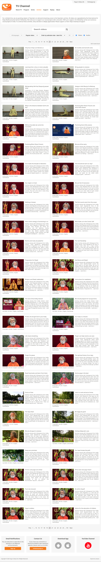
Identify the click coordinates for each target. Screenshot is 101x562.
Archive (39, 10)
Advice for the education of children (85, 508)
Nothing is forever (30, 202)
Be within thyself (80, 489)
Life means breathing (31, 336)
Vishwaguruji (91, 2)
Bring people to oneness (82, 67)
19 (47, 42)
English (15, 60)
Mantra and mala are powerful (34, 241)
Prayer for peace (30, 355)
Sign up (13, 548)
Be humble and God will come (84, 48)
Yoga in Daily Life (79, 2)
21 (52, 42)
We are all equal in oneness (33, 431)
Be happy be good (80, 412)
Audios (88, 35)
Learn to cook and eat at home (84, 392)
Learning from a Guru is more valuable (36, 67)
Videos (80, 35)
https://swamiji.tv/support (77, 21)
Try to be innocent (30, 489)
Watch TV (19, 10)
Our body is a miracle (81, 317)
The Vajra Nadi (29, 412)
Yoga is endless (29, 508)
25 (63, 42)
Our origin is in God (31, 183)
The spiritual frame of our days (84, 355)
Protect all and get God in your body (35, 317)
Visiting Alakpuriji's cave (82, 431)
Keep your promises (31, 450)
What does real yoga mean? (83, 470)
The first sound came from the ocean (86, 202)
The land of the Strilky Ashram (34, 299)
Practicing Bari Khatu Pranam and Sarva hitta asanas (85, 106)
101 (67, 42)
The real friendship (80, 241)
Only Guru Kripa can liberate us (34, 48)
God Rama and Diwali (81, 260)
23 (57, 42)
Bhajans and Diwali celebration (34, 279)
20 (49, 42)
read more (77, 60)
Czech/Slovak (6, 61)
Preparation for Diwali (31, 260)
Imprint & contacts (94, 558)
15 (36, 42)
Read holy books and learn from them (36, 373)
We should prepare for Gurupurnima (86, 299)
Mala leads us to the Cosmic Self (84, 221)
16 (39, 42)
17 (41, 42)
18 (44, 42)
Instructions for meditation (83, 279)
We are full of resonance (82, 183)
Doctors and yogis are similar (33, 470)
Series (33, 10)
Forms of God (29, 392)
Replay (52, 10)
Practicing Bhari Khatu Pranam (34, 144)
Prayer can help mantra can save (84, 336)
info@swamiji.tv (38, 548)
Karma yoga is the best (82, 373)
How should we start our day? (84, 164)
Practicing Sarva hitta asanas (83, 125)
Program (26, 10)
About (58, 10)
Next (71, 42)
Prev (30, 42)
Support (45, 10)
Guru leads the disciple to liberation (35, 164)
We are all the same (81, 144)
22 (55, 42)
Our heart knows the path (82, 450)
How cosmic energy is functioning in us (36, 221)
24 (60, 42)
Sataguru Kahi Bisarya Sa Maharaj (85, 86)
